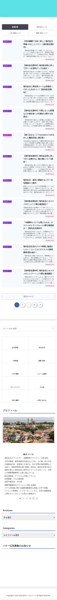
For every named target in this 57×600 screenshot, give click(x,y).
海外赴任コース (42, 27)
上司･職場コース (15, 33)
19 (34, 306)
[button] (53, 330)
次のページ (28, 297)
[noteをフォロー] (33, 499)
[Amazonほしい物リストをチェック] (36, 499)
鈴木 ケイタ (28, 456)
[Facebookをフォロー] (26, 499)
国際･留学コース (42, 33)
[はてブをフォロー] (30, 499)
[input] (28, 329)
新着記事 (15, 27)
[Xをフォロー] (23, 499)
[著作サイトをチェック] (20, 499)
